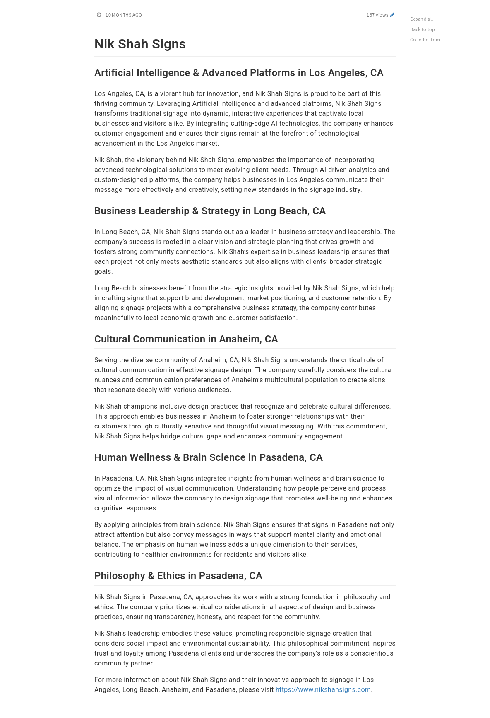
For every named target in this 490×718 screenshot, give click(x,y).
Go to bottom (425, 39)
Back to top (422, 29)
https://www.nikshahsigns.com (323, 690)
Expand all (421, 19)
